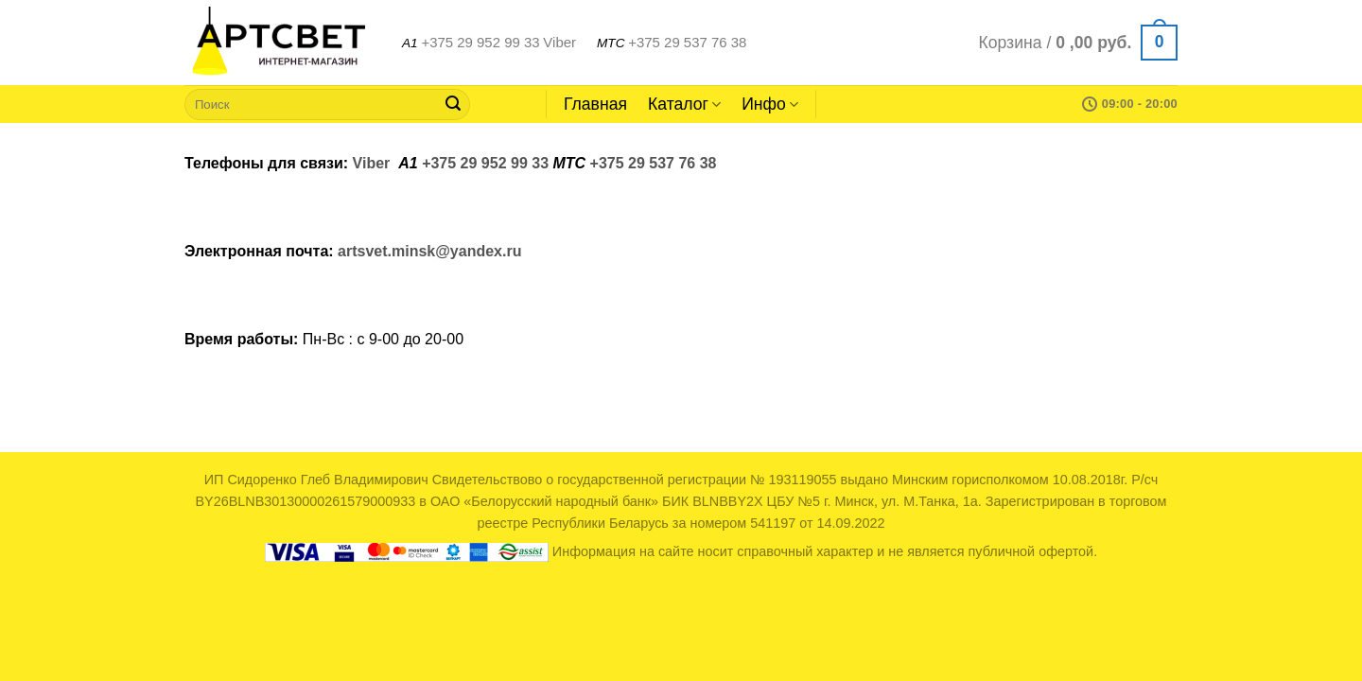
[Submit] (453, 104)
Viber (559, 42)
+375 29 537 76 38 (687, 42)
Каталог (684, 104)
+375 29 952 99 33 (480, 42)
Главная (595, 104)
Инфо (770, 104)
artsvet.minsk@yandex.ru (429, 251)
